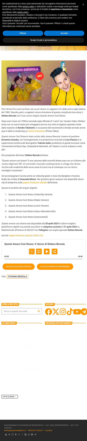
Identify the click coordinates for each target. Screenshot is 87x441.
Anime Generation (36, 131)
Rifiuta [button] (23, 33)
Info (41, 235)
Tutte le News (10, 396)
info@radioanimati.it (15, 430)
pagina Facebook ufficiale (35, 182)
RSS (36, 235)
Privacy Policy (35, 430)
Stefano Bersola (17, 276)
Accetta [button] (64, 33)
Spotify (29, 235)
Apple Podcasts (16, 235)
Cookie (48, 430)
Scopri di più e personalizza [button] (43, 40)
